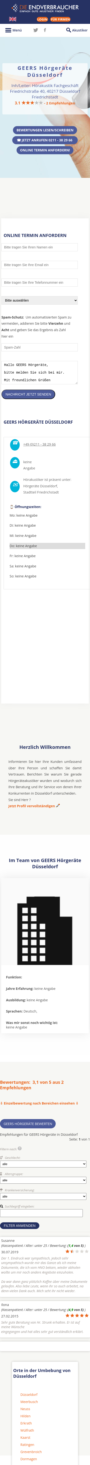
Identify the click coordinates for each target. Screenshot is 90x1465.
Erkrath (26, 1426)
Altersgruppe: (14, 1177)
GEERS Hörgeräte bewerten (28, 1127)
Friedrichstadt (48, 495)
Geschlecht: (12, 1161)
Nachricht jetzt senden (28, 398)
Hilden (25, 1419)
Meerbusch (29, 1405)
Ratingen (27, 1448)
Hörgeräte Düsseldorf (40, 489)
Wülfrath (27, 1434)
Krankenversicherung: (20, 1193)
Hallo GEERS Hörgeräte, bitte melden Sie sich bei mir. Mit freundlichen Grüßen (39, 374)
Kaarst (25, 1441)
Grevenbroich (31, 1455)
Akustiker (80, 30)
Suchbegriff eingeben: (19, 1210)
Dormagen (28, 1462)
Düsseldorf (28, 1398)
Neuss (25, 1412)
